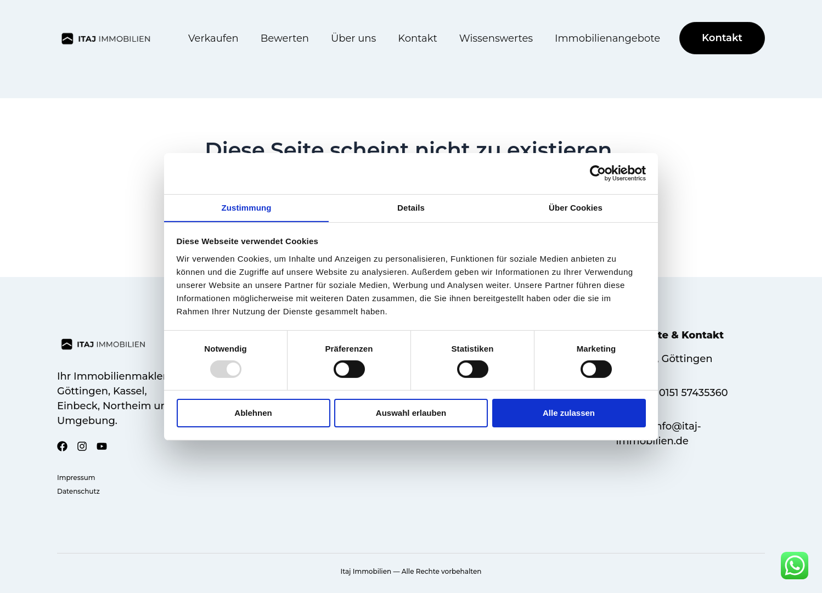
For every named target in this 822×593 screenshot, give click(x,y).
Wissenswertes (496, 38)
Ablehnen (253, 413)
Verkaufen (213, 38)
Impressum (76, 477)
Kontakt (417, 38)
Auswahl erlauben (411, 413)
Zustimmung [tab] (247, 207)
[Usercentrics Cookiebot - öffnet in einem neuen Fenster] (598, 173)
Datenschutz (78, 491)
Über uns (353, 38)
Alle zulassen (569, 413)
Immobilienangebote (607, 38)
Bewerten (285, 38)
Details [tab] (411, 207)
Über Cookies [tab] (576, 207)
